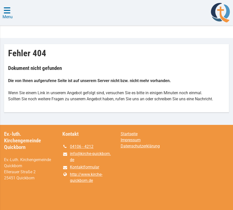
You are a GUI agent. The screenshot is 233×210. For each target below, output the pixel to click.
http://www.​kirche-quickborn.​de (82, 177)
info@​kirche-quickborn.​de (86, 157)
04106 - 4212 (77, 147)
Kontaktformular (80, 167)
